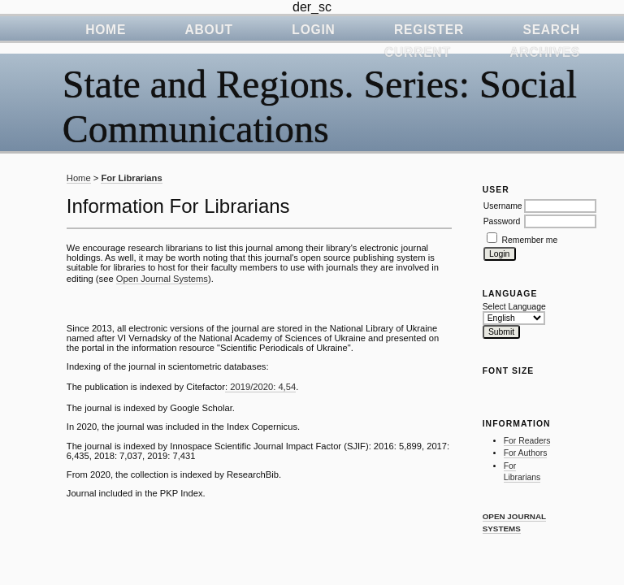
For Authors (526, 452)
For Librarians (131, 178)
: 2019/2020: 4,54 (260, 387)
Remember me (530, 240)
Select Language (514, 306)
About (209, 30)
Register (429, 30)
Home (105, 30)
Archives (544, 52)
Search (551, 30)
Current (417, 52)
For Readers (527, 440)
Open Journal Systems (162, 279)
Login (313, 30)
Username (502, 206)
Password (502, 221)
